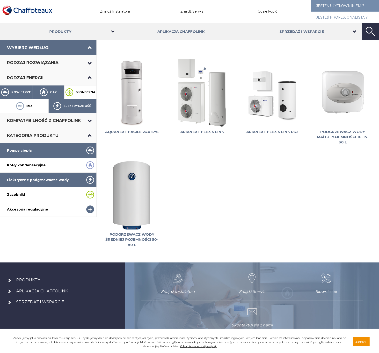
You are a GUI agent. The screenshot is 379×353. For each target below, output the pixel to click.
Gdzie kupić (267, 11)
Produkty (60, 31)
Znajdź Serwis (191, 11)
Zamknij (361, 341)
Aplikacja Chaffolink (181, 31)
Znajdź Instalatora (115, 11)
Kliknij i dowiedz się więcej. (198, 346)
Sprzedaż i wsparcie (301, 31)
